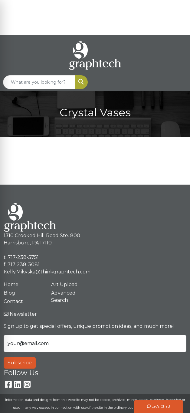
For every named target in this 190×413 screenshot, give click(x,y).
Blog (9, 293)
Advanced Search (63, 296)
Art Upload (64, 284)
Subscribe (20, 363)
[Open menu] (178, 82)
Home (11, 284)
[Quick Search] (39, 82)
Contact (13, 301)
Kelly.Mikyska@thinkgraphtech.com (142, 28)
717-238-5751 (155, 6)
